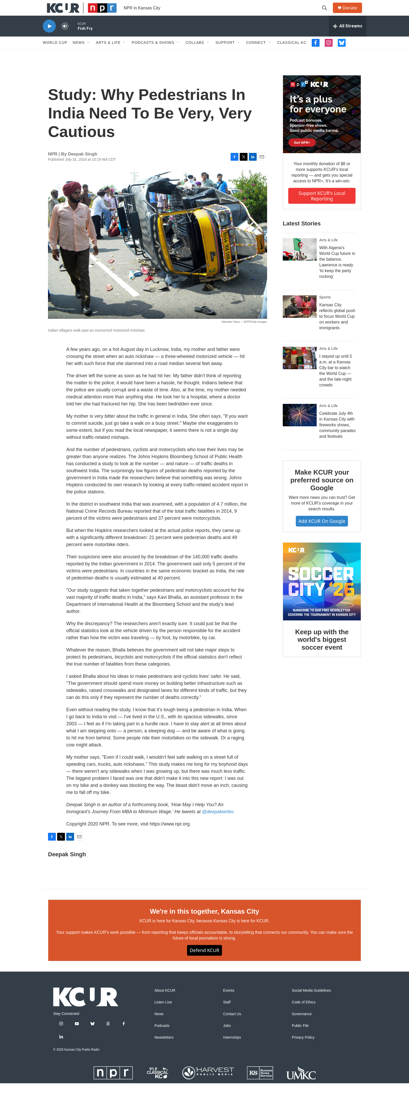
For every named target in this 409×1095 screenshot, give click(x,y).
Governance (302, 1026)
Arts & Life (108, 54)
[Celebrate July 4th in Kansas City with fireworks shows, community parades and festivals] (300, 427)
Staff (227, 1014)
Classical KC (291, 54)
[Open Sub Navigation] (89, 54)
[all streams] (347, 37)
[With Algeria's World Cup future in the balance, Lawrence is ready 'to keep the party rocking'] (300, 261)
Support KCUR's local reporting (321, 207)
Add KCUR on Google (321, 533)
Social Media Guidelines (311, 1002)
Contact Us (232, 1026)
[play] (49, 38)
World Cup (55, 54)
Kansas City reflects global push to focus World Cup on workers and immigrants (337, 328)
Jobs (227, 1037)
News (79, 54)
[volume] (65, 38)
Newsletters (163, 1049)
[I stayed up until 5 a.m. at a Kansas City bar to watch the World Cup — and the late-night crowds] (300, 369)
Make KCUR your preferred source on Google (321, 492)
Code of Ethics (304, 1014)
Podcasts (162, 1037)
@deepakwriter (217, 823)
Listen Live (163, 1014)
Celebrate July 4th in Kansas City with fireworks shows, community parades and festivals (337, 436)
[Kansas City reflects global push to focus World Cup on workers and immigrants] (300, 318)
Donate (353, 13)
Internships (232, 1049)
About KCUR (164, 1002)
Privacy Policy (303, 1049)
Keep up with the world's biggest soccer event (322, 651)
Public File (300, 1037)
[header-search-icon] (327, 13)
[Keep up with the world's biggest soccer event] (322, 593)
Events (228, 1002)
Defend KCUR (204, 962)
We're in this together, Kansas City (204, 923)
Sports (325, 309)
